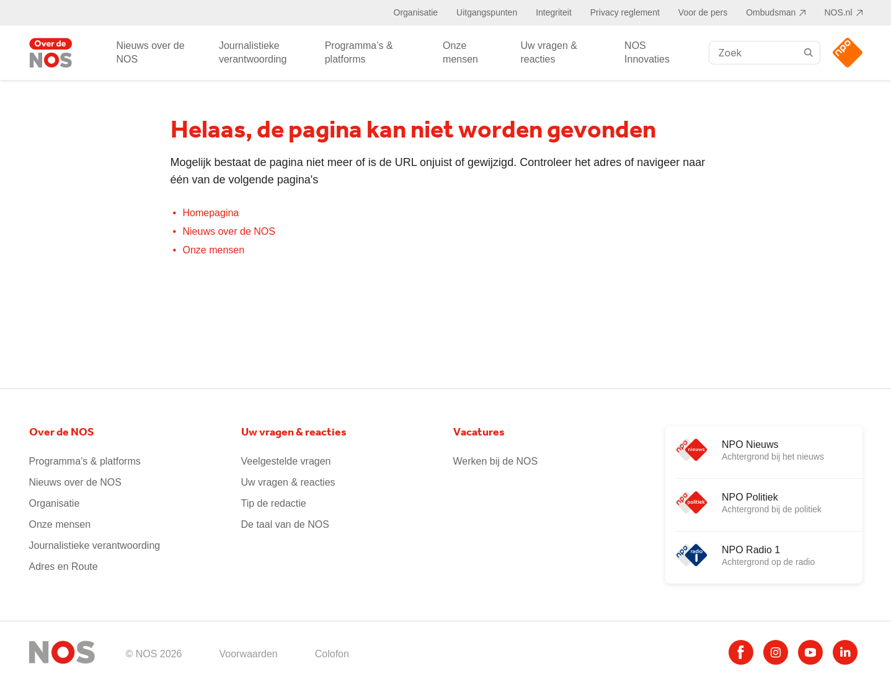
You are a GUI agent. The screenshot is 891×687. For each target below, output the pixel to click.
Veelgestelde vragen (286, 461)
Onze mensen (460, 52)
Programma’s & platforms (359, 52)
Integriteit (554, 12)
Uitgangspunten (486, 12)
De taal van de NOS (285, 524)
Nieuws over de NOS (150, 52)
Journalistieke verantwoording (252, 52)
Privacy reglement (625, 12)
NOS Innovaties (647, 52)
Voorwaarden (248, 654)
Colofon (332, 654)
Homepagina (211, 213)
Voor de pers (702, 12)
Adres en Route (63, 566)
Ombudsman (771, 12)
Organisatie (416, 12)
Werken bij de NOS (495, 461)
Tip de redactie (273, 503)
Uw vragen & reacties (548, 52)
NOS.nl (838, 12)
